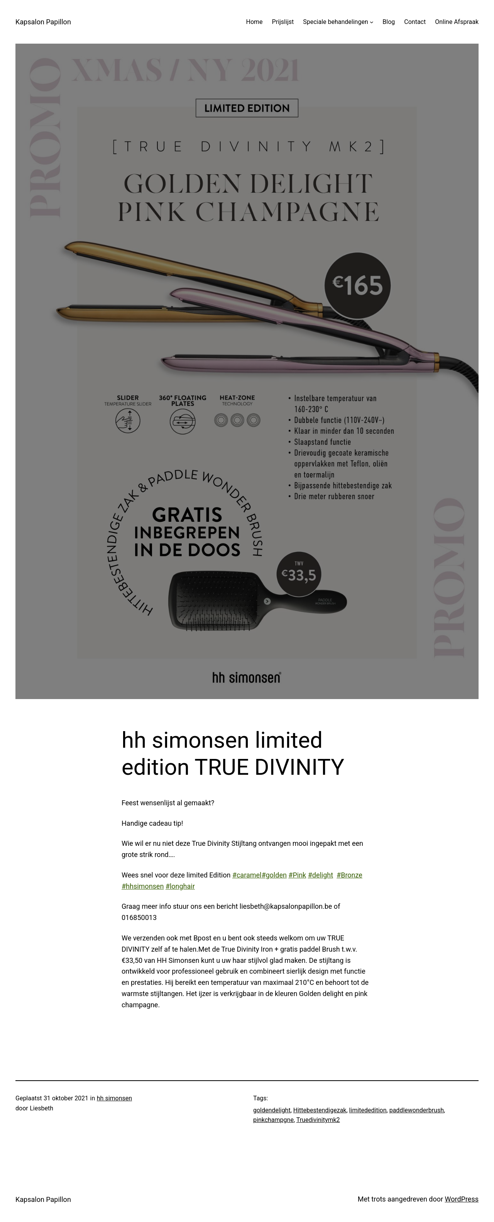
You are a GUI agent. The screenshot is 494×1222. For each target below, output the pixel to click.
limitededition (368, 1110)
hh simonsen (114, 1098)
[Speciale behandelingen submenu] (372, 22)
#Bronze (349, 875)
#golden (273, 875)
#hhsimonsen (143, 886)
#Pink (297, 875)
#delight (320, 875)
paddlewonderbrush (416, 1110)
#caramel (247, 875)
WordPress (462, 1199)
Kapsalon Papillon (43, 22)
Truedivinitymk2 (318, 1120)
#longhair (180, 886)
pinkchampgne (273, 1120)
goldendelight (272, 1110)
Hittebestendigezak (320, 1110)
